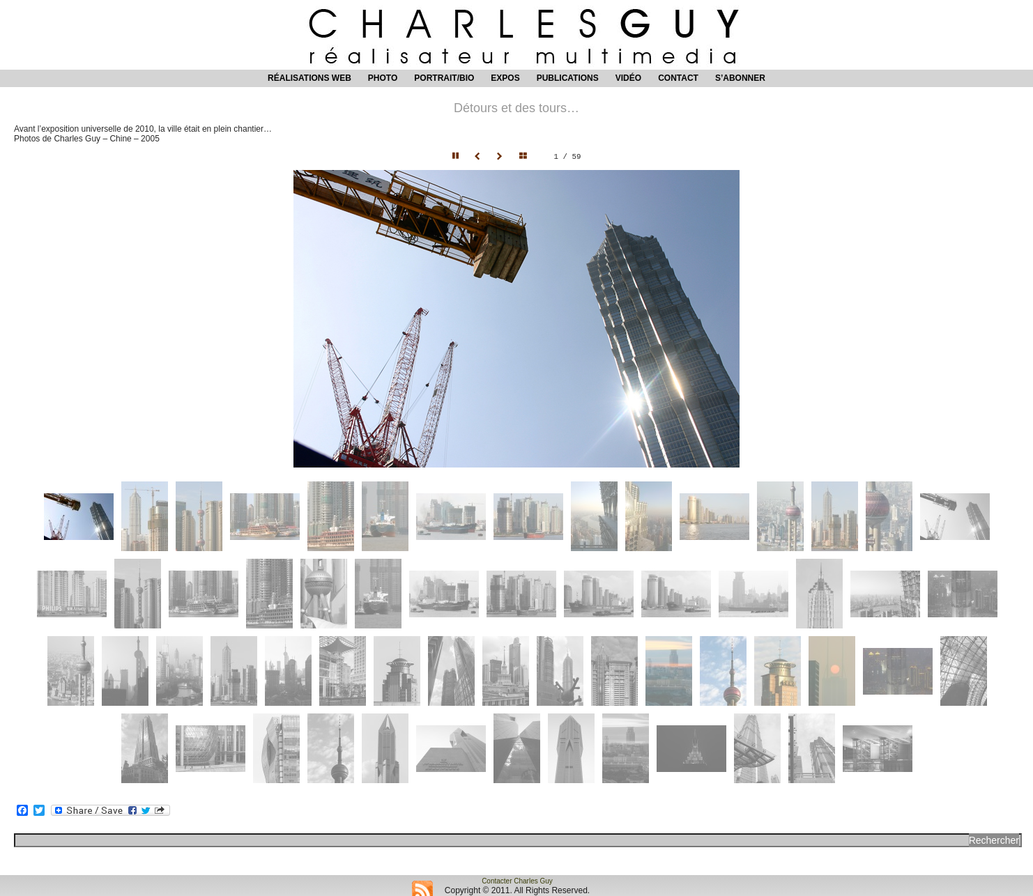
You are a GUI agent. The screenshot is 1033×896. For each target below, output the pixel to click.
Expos (505, 78)
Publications (568, 78)
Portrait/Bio (444, 78)
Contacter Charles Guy (517, 881)
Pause (456, 157)
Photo (382, 78)
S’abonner (740, 78)
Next (501, 157)
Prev (479, 157)
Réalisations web (309, 78)
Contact (678, 78)
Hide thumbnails (526, 157)
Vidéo (628, 78)
